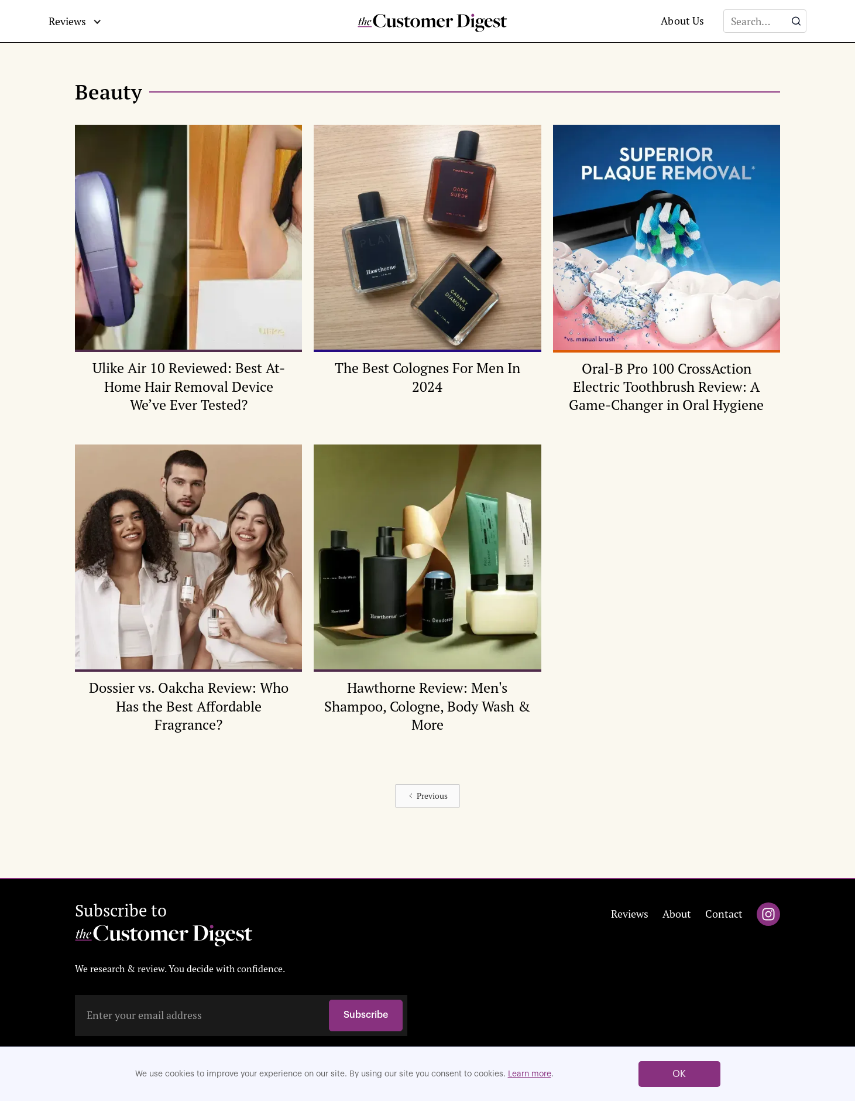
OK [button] (679, 1074)
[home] (427, 21)
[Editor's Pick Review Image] (188, 279)
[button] (75, 22)
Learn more (529, 1074)
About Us (682, 21)
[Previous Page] (427, 796)
